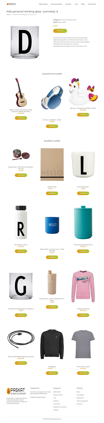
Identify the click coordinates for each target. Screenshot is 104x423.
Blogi (82, 5)
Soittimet (68, 5)
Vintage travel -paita (83, 310)
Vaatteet (55, 411)
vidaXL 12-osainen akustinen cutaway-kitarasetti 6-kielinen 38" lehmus (20, 112)
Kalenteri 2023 (52, 188)
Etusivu (9, 15)
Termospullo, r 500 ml (21, 246)
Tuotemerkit (92, 5)
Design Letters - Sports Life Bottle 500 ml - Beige (52, 300)
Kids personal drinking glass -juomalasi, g (21, 310)
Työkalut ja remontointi (59, 408)
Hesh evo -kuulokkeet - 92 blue (52, 121)
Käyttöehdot (80, 399)
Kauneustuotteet (56, 5)
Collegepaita (52, 368)
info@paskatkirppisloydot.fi (38, 398)
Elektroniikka (43, 5)
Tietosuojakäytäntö (82, 402)
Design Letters (72, 21)
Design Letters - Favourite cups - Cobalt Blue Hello (52, 251)
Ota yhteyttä (80, 396)
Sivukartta (79, 405)
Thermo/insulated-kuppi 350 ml (83, 246)
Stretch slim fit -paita (83, 368)
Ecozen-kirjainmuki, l (83, 188)
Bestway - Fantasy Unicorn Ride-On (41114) (83, 109)
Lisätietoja (60, 32)
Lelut (76, 5)
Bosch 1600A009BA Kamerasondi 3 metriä (21, 358)
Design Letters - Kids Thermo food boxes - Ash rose (21, 169)
